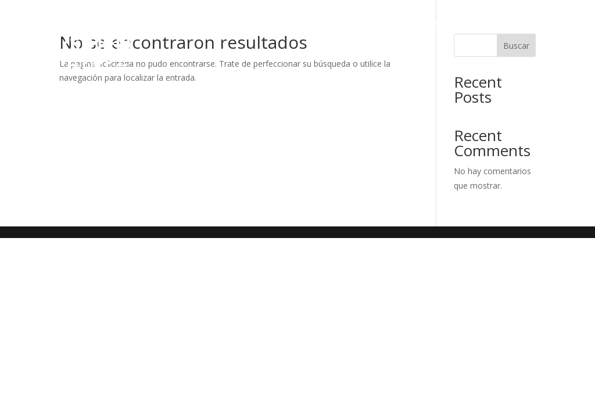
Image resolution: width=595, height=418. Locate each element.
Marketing (421, 22)
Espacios (359, 22)
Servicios (299, 22)
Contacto (512, 66)
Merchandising (498, 22)
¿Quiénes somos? (216, 22)
